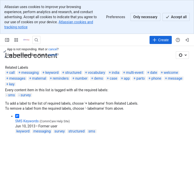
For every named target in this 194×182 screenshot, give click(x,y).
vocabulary (96, 73)
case (113, 78)
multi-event (134, 73)
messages (17, 78)
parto (140, 78)
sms (11, 95)
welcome (171, 73)
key (11, 84)
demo (98, 78)
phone (156, 78)
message (175, 78)
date (153, 73)
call (12, 73)
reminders (61, 78)
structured (73, 73)
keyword (52, 73)
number (81, 78)
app (127, 78)
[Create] (161, 40)
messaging (30, 73)
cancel (52, 49)
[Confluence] (26, 40)
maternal (39, 78)
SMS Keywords (27, 121)
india (115, 73)
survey (25, 95)
